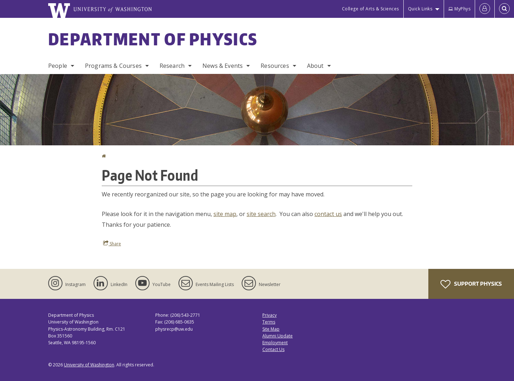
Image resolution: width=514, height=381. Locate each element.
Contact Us (273, 349)
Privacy (269, 315)
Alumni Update (277, 336)
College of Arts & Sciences (370, 9)
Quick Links (420, 9)
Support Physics (471, 284)
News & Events (222, 66)
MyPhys (459, 9)
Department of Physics (152, 39)
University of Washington (89, 365)
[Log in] (484, 9)
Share (112, 243)
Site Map (270, 329)
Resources (275, 66)
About (315, 66)
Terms (268, 322)
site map (224, 214)
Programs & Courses (113, 66)
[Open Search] (504, 9)
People (57, 66)
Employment (275, 343)
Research (172, 66)
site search (261, 214)
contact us (328, 214)
